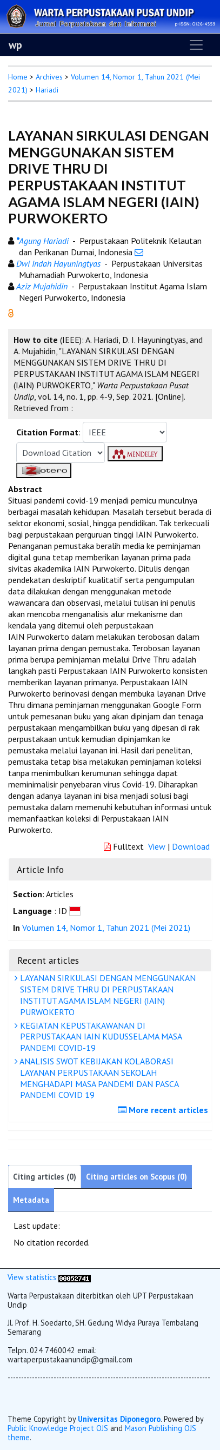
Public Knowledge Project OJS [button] (58, 1428)
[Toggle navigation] (196, 45)
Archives (49, 77)
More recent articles (164, 1109)
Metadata (31, 1200)
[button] (11, 312)
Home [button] (18, 77)
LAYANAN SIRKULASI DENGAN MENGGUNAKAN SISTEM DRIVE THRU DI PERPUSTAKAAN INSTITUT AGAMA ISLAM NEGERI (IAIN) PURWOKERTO (106, 994)
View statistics (32, 1277)
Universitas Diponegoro (119, 1419)
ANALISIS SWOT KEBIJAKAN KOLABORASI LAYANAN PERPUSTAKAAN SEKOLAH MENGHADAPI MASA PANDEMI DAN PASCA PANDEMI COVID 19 (98, 1078)
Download (191, 846)
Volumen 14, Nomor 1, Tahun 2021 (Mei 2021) (106, 927)
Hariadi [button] (47, 90)
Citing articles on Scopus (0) (136, 1176)
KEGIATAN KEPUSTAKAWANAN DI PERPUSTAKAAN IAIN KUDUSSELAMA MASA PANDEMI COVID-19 (99, 1037)
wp (15, 45)
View (156, 846)
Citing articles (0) (44, 1176)
